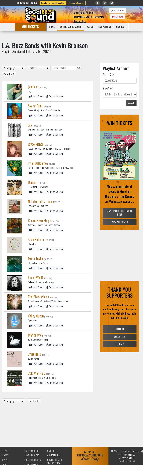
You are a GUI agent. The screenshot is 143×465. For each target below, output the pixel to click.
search (131, 103)
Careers (51, 450)
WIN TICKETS (30, 26)
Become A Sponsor (76, 3)
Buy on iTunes (36, 96)
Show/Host (108, 88)
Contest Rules (54, 455)
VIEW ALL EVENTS (119, 222)
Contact (5, 460)
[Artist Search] (79, 67)
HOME (52, 26)
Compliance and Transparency (54, 461)
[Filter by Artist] (64, 67)
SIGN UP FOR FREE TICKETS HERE (119, 213)
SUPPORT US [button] (104, 26)
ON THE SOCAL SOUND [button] (71, 26)
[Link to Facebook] (97, 3)
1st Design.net (130, 461)
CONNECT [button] (121, 26)
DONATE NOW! (117, 16)
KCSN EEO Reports (32, 460)
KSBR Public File (31, 455)
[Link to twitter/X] (111, 3)
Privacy (5, 455)
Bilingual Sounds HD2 (27, 2)
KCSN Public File (31, 450)
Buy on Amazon (54, 96)
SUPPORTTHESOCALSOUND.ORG (90, 455)
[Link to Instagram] (104, 3)
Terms (4, 450)
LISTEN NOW (117, 10)
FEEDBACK (119, 344)
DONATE (119, 329)
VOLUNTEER (119, 337)
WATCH (90, 26)
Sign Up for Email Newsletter (52, 3)
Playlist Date (108, 74)
